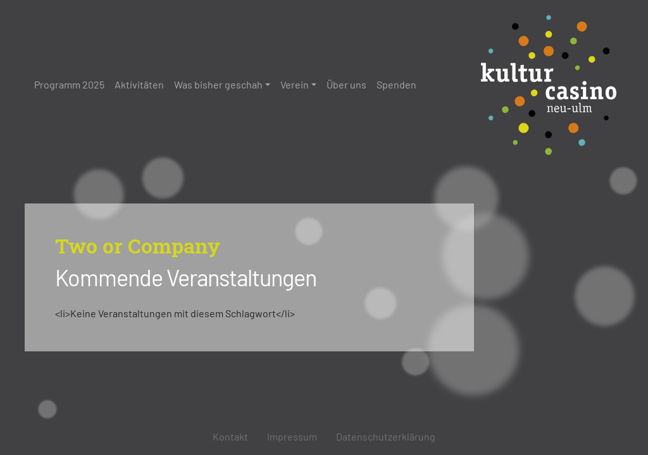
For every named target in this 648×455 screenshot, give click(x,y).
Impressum (292, 436)
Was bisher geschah (218, 84)
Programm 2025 (69, 84)
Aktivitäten (139, 84)
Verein (294, 84)
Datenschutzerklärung (385, 436)
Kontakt (230, 436)
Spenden (396, 84)
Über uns (346, 84)
